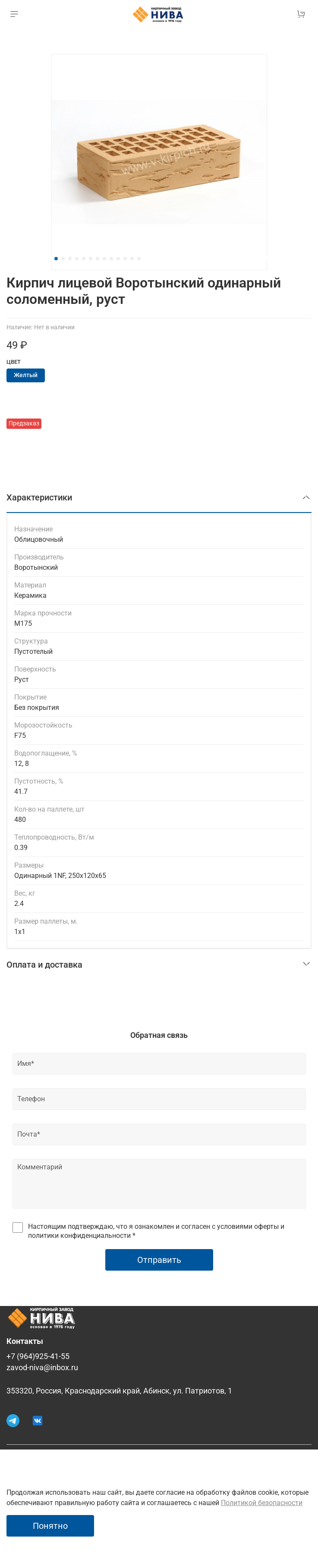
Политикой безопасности (261, 1503)
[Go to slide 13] (139, 258)
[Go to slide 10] (118, 258)
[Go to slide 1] (56, 258)
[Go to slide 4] (77, 258)
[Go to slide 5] (83, 258)
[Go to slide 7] (97, 258)
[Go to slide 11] (125, 258)
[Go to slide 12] (132, 258)
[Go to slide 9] (111, 258)
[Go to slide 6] (90, 258)
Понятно (50, 1526)
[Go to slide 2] (63, 258)
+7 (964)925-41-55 (37, 1356)
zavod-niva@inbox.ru (42, 1367)
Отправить (159, 1260)
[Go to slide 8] (104, 258)
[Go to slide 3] (70, 258)
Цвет (13, 362)
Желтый (26, 375)
